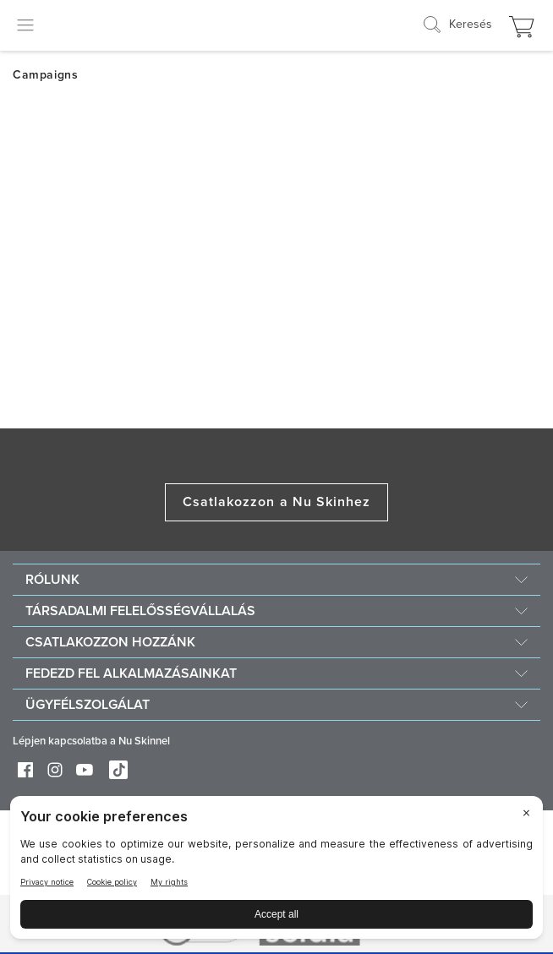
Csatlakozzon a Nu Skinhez (277, 501)
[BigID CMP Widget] (276, 871)
